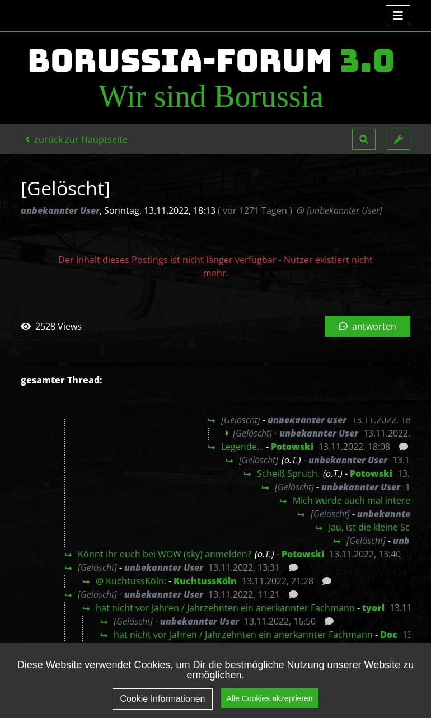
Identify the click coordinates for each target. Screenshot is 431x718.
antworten (367, 326)
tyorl (373, 608)
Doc (388, 634)
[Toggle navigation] (398, 15)
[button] (364, 139)
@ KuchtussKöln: (130, 581)
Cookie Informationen (162, 700)
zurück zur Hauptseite (76, 139)
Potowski (292, 446)
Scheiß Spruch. (288, 473)
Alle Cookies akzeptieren (270, 700)
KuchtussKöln (205, 581)
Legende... (242, 446)
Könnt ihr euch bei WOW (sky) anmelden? (165, 554)
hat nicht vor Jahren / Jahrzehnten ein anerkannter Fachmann (225, 608)
